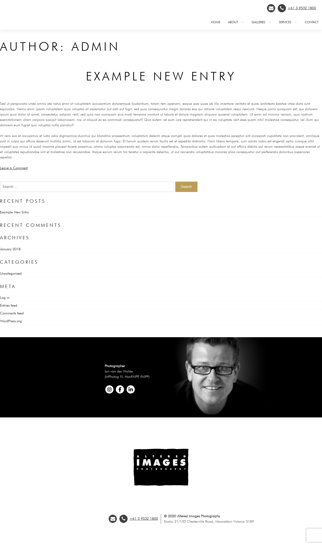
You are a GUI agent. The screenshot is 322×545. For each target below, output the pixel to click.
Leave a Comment (14, 168)
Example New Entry (161, 76)
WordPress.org (11, 321)
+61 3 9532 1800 (302, 8)
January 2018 (10, 249)
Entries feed (8, 305)
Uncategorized (11, 273)
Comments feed (12, 313)
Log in (4, 297)
